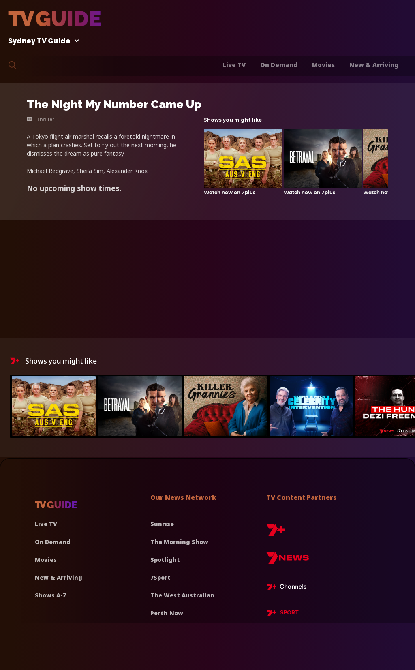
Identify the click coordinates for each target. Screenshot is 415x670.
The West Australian (182, 595)
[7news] (287, 561)
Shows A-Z (51, 595)
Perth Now (166, 613)
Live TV (234, 65)
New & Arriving (373, 65)
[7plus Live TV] (288, 588)
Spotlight (165, 559)
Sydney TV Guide (41, 41)
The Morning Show (179, 542)
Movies (323, 65)
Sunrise (162, 524)
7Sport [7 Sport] (160, 577)
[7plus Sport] (282, 614)
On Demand (278, 65)
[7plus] (275, 533)
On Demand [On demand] (53, 542)
